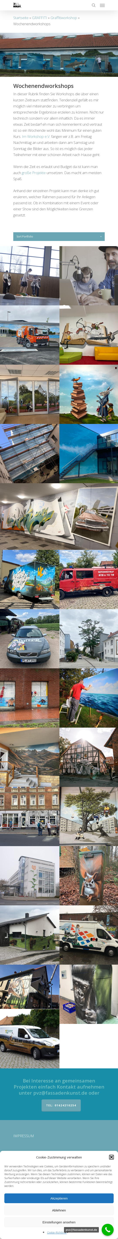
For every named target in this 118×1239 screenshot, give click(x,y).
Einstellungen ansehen (59, 1222)
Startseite (21, 17)
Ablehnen (59, 1210)
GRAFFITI (39, 17)
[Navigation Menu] (102, 5)
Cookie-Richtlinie (57, 1232)
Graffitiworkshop (64, 17)
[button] (111, 1157)
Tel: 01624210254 (61, 1105)
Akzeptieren (58, 1198)
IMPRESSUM (23, 1135)
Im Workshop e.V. (36, 136)
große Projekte (34, 172)
